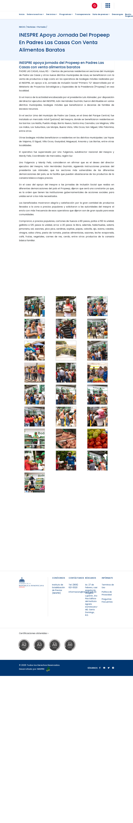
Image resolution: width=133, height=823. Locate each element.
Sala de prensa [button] (101, 14)
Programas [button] (66, 14)
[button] (108, 7)
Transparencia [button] (82, 14)
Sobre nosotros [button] (35, 14)
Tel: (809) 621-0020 (73, 586)
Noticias (31, 27)
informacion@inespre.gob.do (82, 592)
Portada (41, 27)
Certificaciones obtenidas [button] (34, 633)
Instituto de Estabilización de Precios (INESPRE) (58, 588)
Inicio (22, 14)
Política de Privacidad (107, 593)
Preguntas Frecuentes (107, 600)
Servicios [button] (51, 14)
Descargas (117, 14)
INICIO (22, 27)
